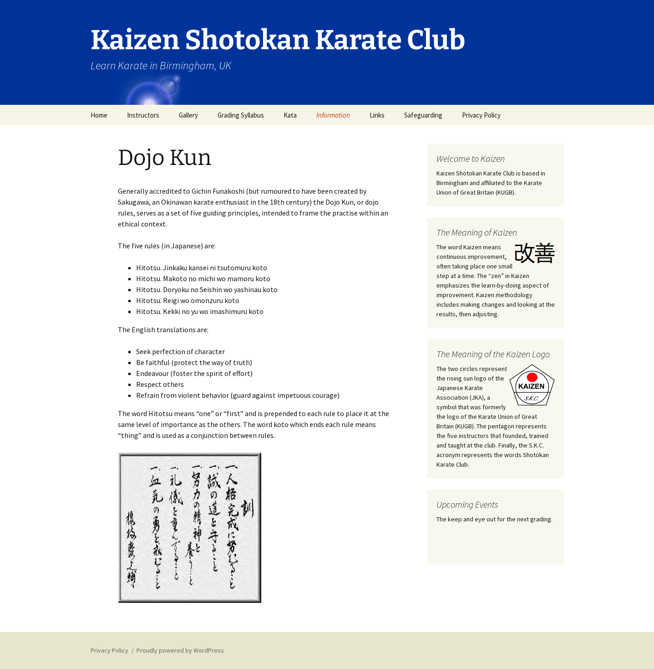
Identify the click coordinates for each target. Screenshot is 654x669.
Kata (290, 115)
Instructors (143, 115)
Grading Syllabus (241, 115)
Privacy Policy (481, 115)
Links (377, 115)
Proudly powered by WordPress (180, 650)
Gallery (188, 115)
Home (99, 115)
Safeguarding (423, 115)
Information (333, 115)
